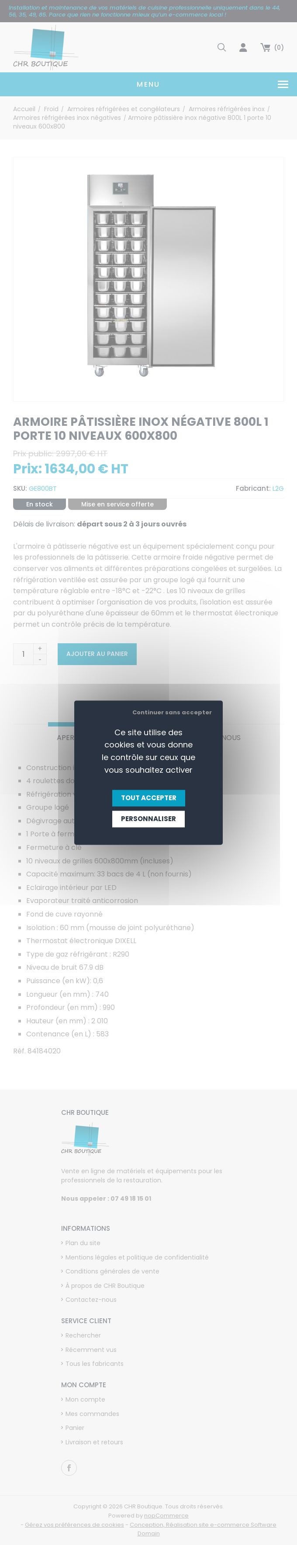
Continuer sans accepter (172, 712)
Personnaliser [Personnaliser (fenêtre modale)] (148, 818)
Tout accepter (148, 797)
